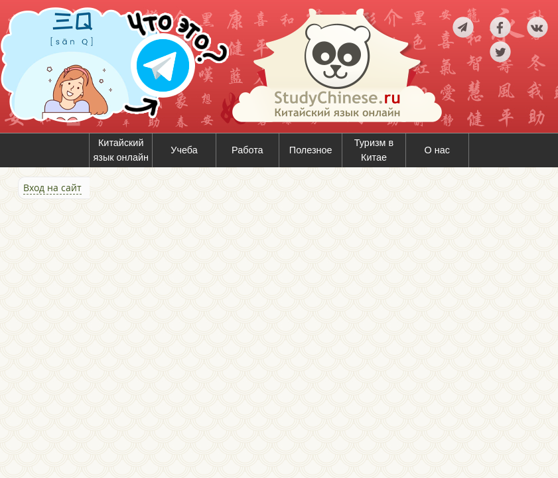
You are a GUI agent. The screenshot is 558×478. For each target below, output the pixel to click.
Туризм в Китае (373, 150)
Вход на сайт (52, 187)
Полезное (310, 150)
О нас (437, 150)
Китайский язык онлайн (121, 150)
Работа (247, 150)
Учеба (184, 150)
